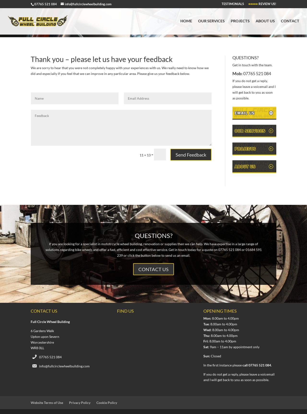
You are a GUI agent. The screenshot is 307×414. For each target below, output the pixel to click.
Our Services (211, 21)
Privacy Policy (79, 403)
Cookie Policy (106, 403)
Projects (240, 21)
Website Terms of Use (47, 403)
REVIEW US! (262, 4)
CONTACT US (153, 269)
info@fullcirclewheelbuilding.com (64, 366)
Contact (290, 21)
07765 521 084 (50, 357)
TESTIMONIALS (233, 4)
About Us (265, 21)
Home (186, 21)
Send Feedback (191, 155)
